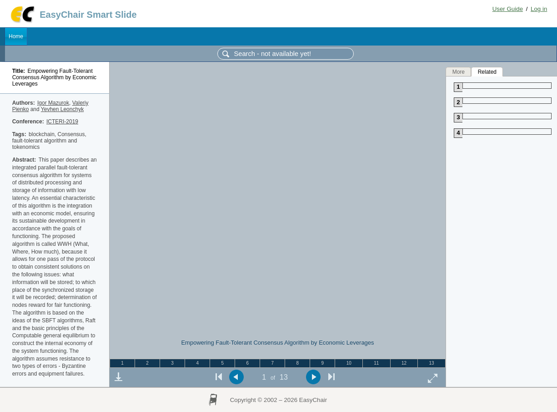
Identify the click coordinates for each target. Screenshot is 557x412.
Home (16, 36)
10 (348, 363)
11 (376, 363)
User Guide (507, 8)
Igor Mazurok (53, 103)
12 (403, 363)
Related (487, 71)
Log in (539, 8)
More (458, 71)
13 (431, 363)
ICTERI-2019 (62, 121)
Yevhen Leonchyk (62, 109)
